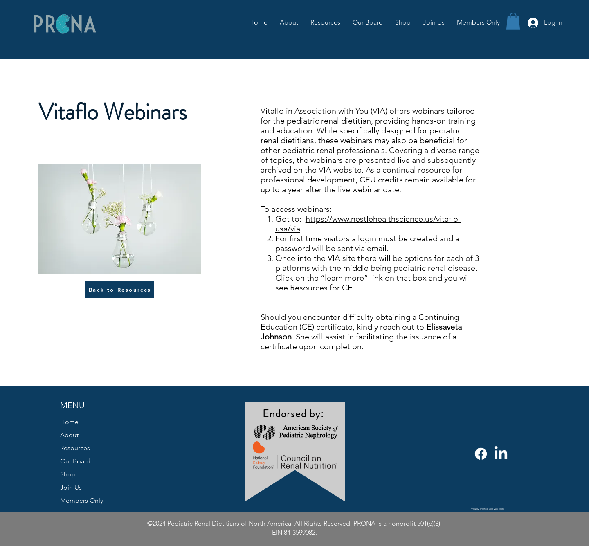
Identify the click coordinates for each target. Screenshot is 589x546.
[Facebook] (481, 454)
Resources (75, 448)
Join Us (71, 487)
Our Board (75, 461)
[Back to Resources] (119, 289)
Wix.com (499, 508)
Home (69, 422)
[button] (513, 21)
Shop (68, 474)
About (69, 435)
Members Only (81, 500)
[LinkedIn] (501, 454)
